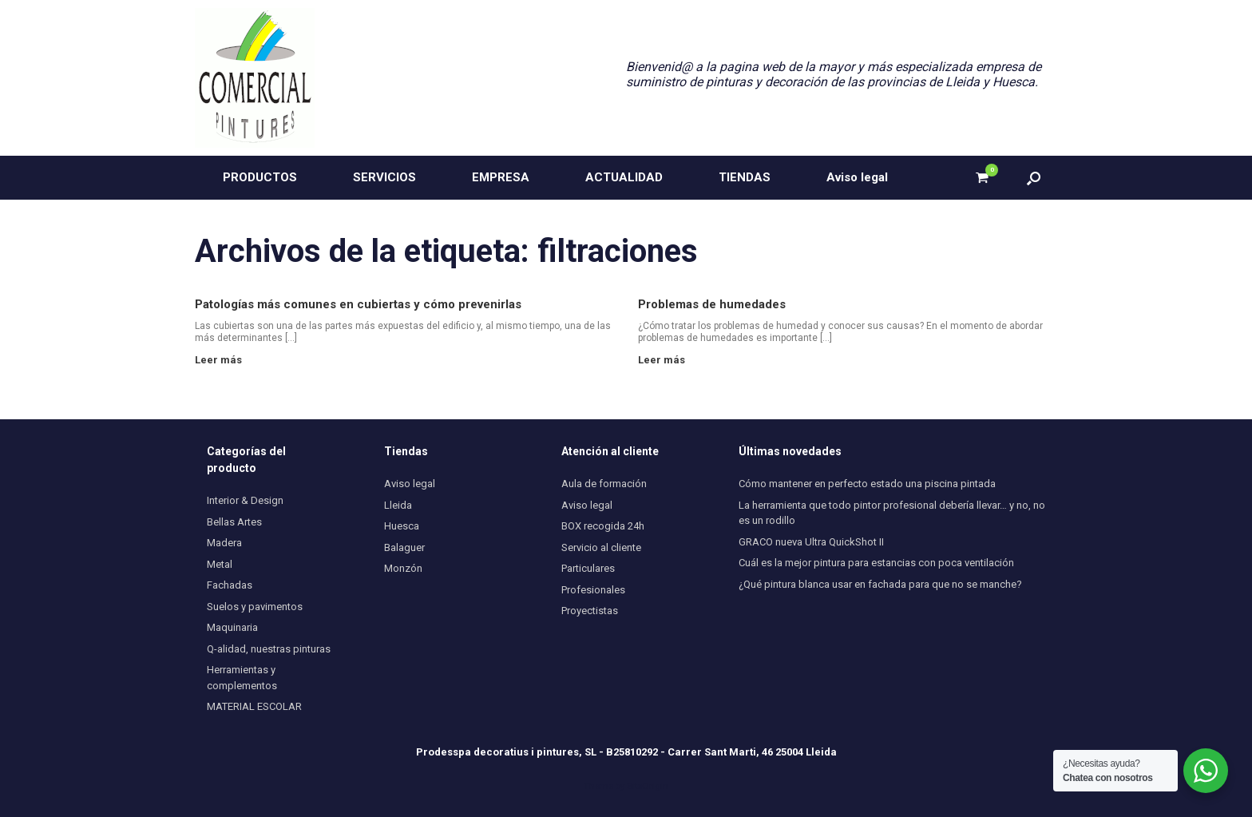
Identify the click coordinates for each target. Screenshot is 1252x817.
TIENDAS (745, 177)
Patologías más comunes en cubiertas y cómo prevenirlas (358, 304)
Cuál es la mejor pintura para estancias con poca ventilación (876, 563)
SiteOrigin (647, 785)
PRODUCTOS (260, 177)
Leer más (223, 360)
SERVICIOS (384, 177)
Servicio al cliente (601, 547)
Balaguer (404, 547)
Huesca (401, 526)
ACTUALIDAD (624, 177)
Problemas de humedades (712, 304)
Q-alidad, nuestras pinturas (269, 649)
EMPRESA (500, 177)
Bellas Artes (234, 522)
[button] (1033, 178)
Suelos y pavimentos (255, 607)
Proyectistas (589, 611)
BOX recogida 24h (602, 526)
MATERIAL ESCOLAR (254, 706)
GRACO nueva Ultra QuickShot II (811, 542)
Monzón (403, 568)
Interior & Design (245, 500)
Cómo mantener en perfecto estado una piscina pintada (867, 484)
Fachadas (229, 585)
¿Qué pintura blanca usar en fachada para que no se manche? (880, 584)
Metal (219, 564)
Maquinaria (232, 627)
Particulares (588, 568)
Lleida (398, 505)
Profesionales (593, 590)
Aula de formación (604, 484)
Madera (224, 543)
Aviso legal (857, 177)
